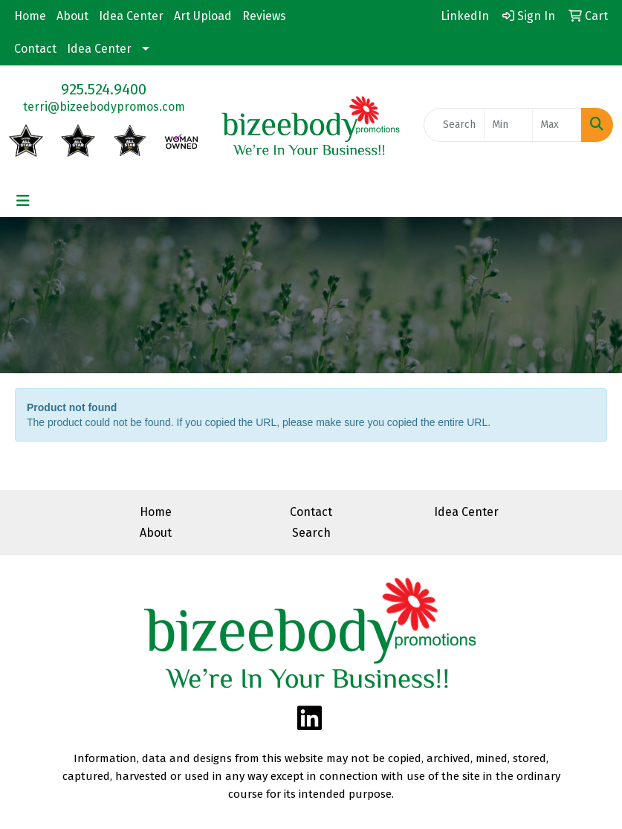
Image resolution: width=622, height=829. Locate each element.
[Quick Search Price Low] (509, 125)
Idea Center (131, 16)
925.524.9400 (103, 89)
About (72, 16)
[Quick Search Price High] (557, 125)
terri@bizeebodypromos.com (104, 107)
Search (311, 533)
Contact (35, 49)
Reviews (264, 16)
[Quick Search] (454, 125)
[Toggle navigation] (23, 200)
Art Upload (203, 16)
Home (30, 16)
